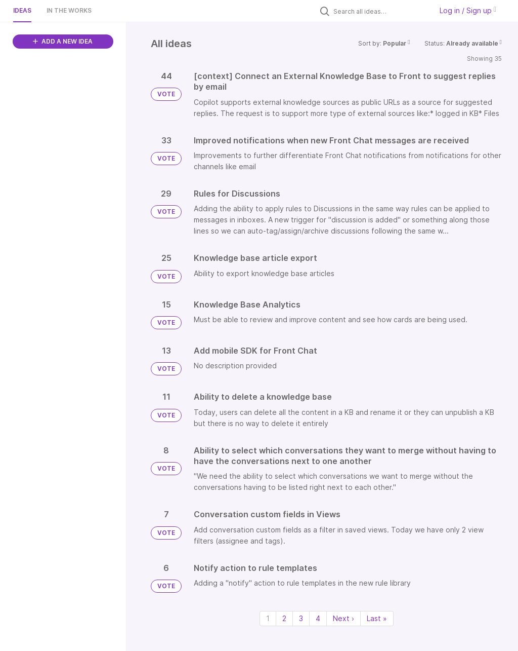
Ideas (22, 10)
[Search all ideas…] (380, 11)
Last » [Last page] (377, 618)
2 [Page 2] (284, 618)
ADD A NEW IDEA (63, 41)
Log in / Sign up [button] (468, 10)
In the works (69, 10)
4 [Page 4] (318, 618)
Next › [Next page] (343, 618)
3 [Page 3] (301, 618)
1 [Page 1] (268, 618)
